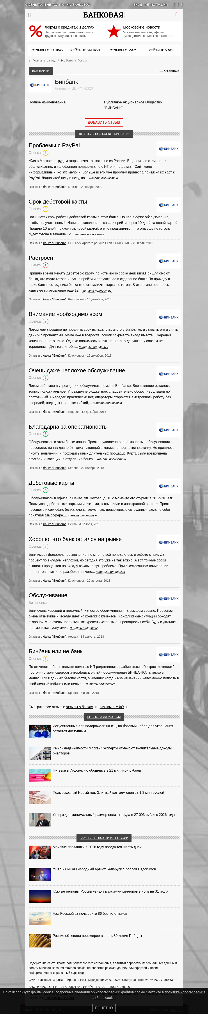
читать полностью (103, 178)
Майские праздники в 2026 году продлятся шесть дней (97, 847)
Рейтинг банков (85, 50)
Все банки (41, 70)
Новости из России (104, 717)
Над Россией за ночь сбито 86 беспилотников (90, 913)
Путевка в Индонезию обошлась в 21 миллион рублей (97, 770)
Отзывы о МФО (123, 50)
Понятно (104, 1008)
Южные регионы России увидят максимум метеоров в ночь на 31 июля (110, 891)
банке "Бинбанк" (54, 187)
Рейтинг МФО (160, 50)
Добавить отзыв (104, 122)
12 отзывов (170, 70)
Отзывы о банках (47, 50)
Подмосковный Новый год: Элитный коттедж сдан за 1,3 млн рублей (108, 792)
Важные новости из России (104, 838)
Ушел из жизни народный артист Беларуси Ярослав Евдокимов (104, 869)
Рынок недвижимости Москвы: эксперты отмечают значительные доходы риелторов (112, 750)
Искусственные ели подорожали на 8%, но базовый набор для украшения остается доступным (113, 728)
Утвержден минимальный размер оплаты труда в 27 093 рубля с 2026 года (114, 815)
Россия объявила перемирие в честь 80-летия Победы (97, 936)
